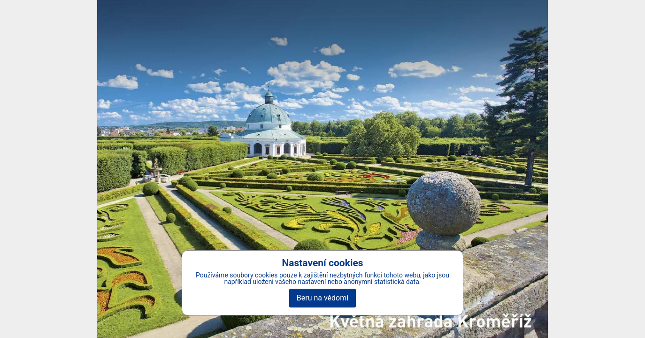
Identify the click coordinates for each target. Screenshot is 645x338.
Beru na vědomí (322, 297)
